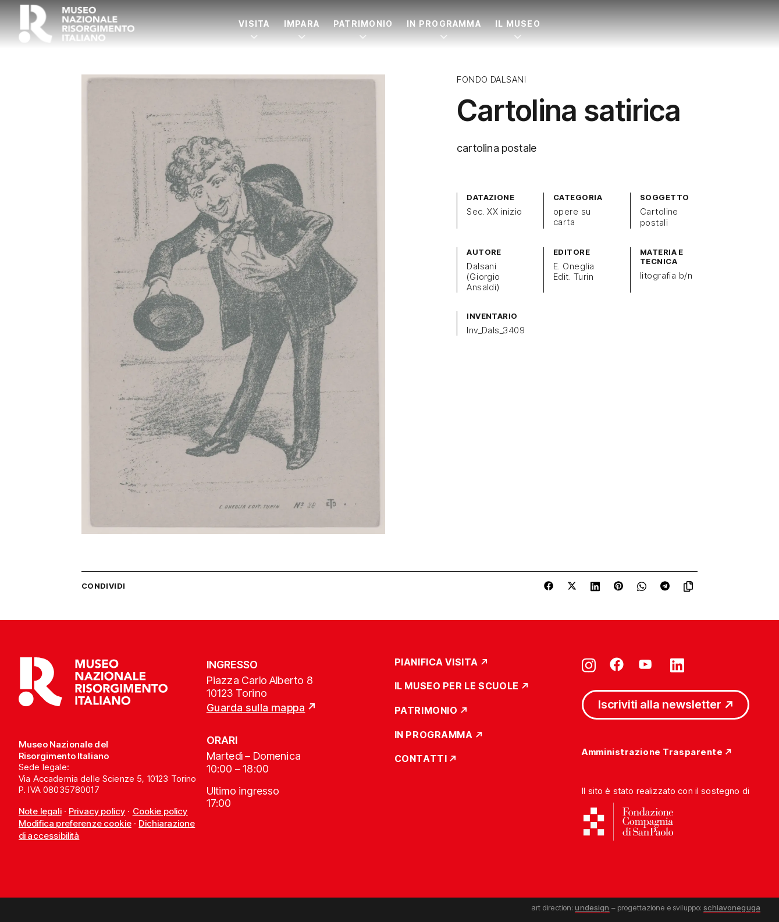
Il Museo (517, 24)
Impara (301, 24)
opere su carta (572, 217)
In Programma (444, 24)
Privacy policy (97, 811)
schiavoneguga (731, 907)
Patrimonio (363, 24)
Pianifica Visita (436, 662)
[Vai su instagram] (589, 664)
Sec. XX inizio (494, 212)
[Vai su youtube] (647, 664)
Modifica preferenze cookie (75, 823)
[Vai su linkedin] (677, 664)
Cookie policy (160, 811)
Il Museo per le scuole (456, 686)
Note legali (40, 811)
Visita (254, 24)
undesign (592, 907)
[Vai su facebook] (617, 664)
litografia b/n (666, 275)
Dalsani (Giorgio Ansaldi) (483, 277)
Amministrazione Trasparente (652, 752)
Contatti (420, 759)
